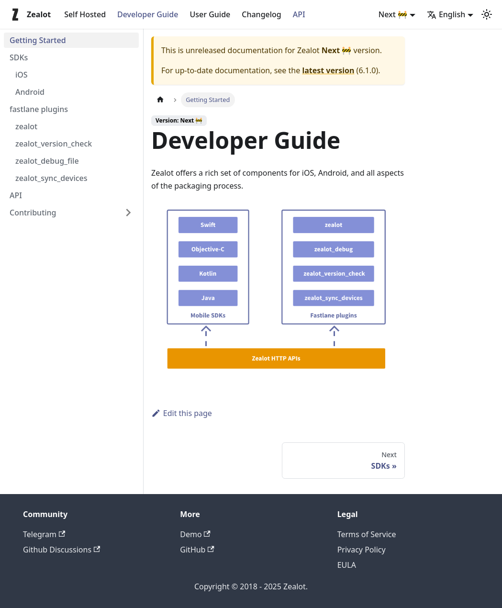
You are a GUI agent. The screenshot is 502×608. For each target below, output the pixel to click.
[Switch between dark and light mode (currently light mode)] (486, 14)
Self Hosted (85, 14)
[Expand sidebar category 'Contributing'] (128, 212)
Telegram (44, 534)
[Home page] (160, 99)
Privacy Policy (361, 549)
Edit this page (181, 413)
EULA (346, 565)
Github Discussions (61, 549)
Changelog (261, 14)
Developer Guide (147, 14)
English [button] (446, 14)
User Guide (210, 14)
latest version (328, 70)
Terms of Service (366, 534)
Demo (195, 534)
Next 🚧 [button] (393, 14)
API (299, 14)
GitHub (197, 549)
